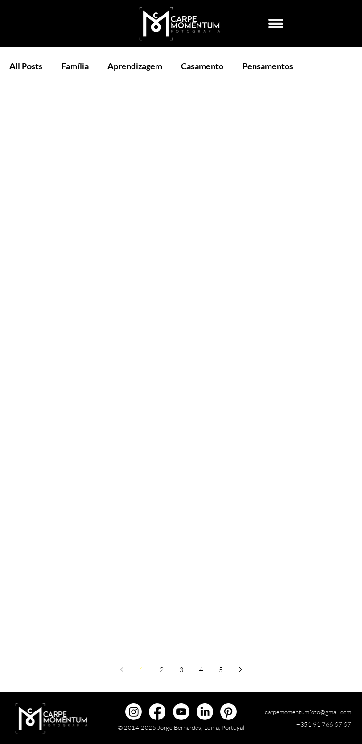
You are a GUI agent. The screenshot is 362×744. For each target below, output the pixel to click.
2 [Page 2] (161, 669)
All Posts (25, 66)
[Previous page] (121, 669)
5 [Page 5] (221, 669)
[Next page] (240, 669)
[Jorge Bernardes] (205, 711)
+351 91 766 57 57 (323, 724)
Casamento (202, 66)
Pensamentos (267, 66)
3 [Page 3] (181, 669)
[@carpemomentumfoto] (133, 711)
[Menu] (276, 23)
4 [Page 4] (201, 669)
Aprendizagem (134, 66)
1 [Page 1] (142, 669)
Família (75, 66)
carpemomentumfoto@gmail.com (308, 712)
